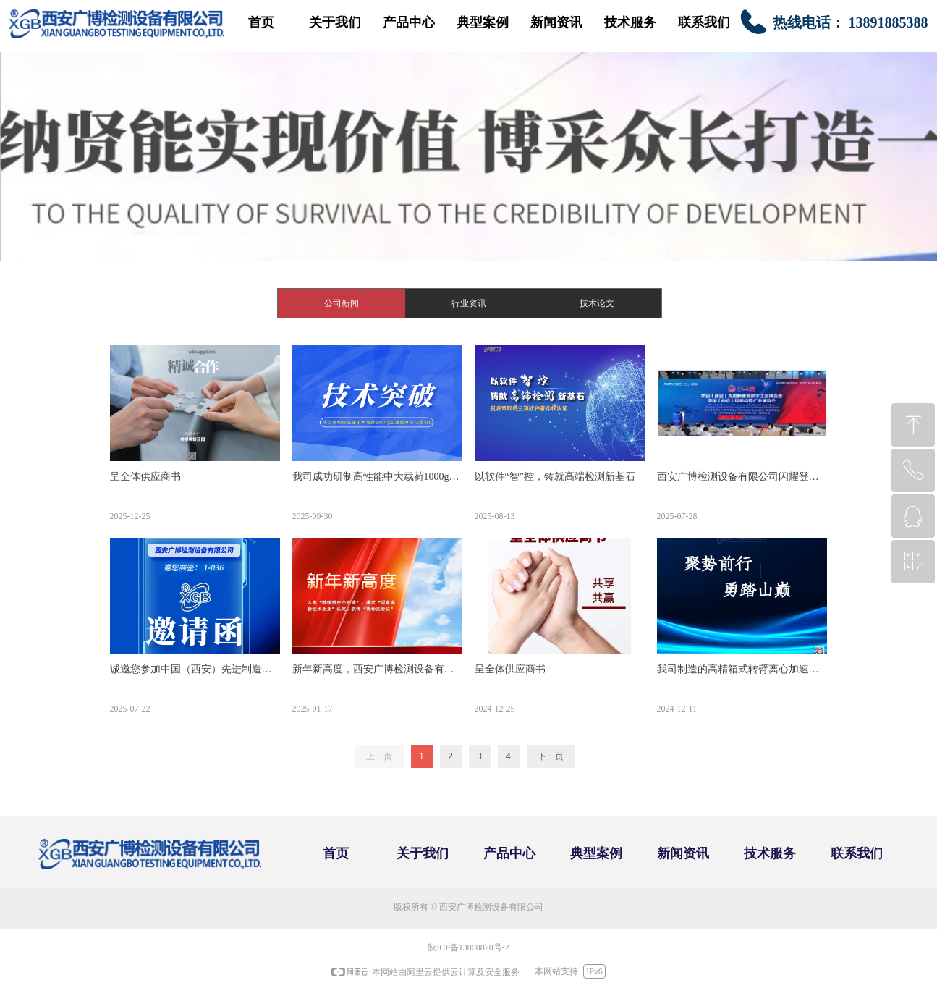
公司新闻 (341, 303)
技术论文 (597, 303)
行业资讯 (468, 303)
